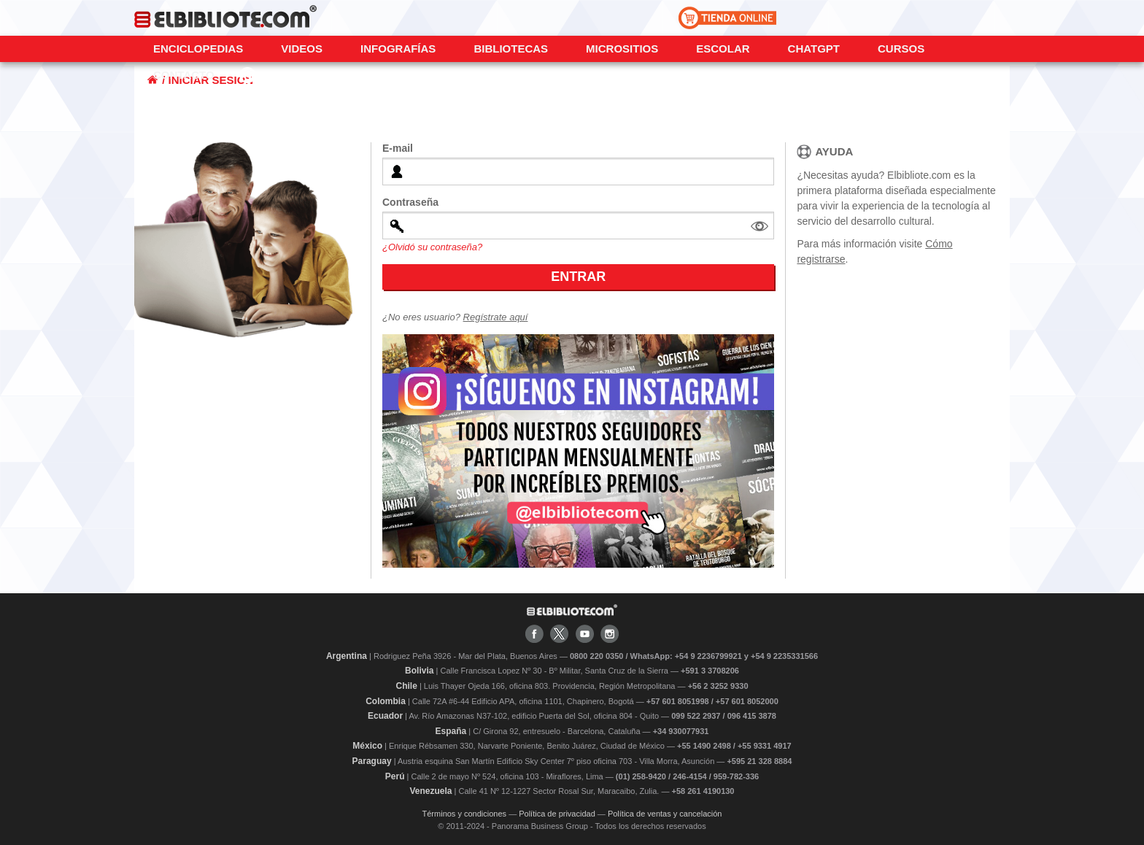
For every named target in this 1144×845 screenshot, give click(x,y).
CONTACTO (183, 75)
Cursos (901, 48)
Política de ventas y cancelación (665, 813)
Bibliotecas (511, 48)
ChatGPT (814, 48)
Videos (301, 48)
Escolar (722, 48)
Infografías (398, 48)
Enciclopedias (198, 48)
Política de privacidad (557, 813)
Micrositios (622, 48)
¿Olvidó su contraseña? (432, 247)
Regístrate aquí (495, 317)
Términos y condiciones (464, 813)
